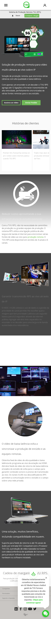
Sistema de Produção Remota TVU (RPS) (25, 12)
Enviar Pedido (31, 102)
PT (27, 614)
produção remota (35, 237)
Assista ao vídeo (11, 102)
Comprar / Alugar (31, 15)
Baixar (18, 16)
